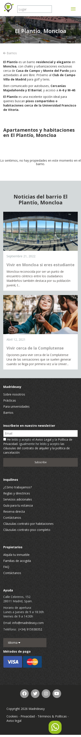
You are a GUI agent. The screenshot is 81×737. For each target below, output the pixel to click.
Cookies (12, 716)
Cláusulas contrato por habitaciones (28, 524)
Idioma (14, 642)
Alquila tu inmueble (16, 555)
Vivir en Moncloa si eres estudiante (40, 264)
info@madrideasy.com (28, 623)
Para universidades (16, 406)
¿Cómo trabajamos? (17, 487)
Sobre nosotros (14, 394)
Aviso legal (13, 721)
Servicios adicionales (17, 499)
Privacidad (28, 716)
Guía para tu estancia (18, 505)
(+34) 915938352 (30, 629)
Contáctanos (12, 517)
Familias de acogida (17, 561)
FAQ (6, 567)
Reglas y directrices (16, 493)
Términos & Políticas (52, 716)
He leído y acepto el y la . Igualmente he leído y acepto (37, 446)
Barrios (10, 53)
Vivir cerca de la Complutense (35, 348)
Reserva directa (14, 511)
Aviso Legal (43, 439)
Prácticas (9, 400)
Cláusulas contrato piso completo (26, 530)
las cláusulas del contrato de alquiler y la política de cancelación (36, 448)
